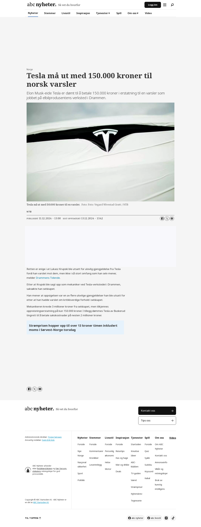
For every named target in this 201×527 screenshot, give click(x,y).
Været (134, 480)
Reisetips (120, 451)
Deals (118, 471)
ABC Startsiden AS (41, 502)
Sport (80, 473)
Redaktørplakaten (44, 468)
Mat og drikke (122, 464)
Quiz (147, 451)
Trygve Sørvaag (55, 437)
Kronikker (94, 457)
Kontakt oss (148, 410)
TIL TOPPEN (31, 518)
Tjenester (102, 13)
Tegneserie (136, 500)
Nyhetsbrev (136, 493)
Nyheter (33, 13)
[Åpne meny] (164, 5)
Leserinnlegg (95, 464)
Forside (81, 444)
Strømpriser (137, 487)
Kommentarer (96, 451)
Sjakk (147, 457)
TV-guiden (136, 473)
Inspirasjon (83, 13)
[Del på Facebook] (162, 218)
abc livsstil (156, 518)
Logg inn (152, 4)
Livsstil (66, 13)
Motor (108, 469)
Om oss (132, 13)
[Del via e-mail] (172, 218)
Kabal (147, 478)
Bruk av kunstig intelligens (160, 484)
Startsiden (136, 444)
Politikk (81, 480)
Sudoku (148, 464)
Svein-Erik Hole (48, 440)
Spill (119, 13)
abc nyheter (137, 518)
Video (148, 13)
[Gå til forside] (53, 4)
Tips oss (145, 420)
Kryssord (149, 471)
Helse (107, 462)
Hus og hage (122, 457)
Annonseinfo (161, 462)
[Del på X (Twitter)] (167, 218)
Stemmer (50, 13)
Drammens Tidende (48, 277)
